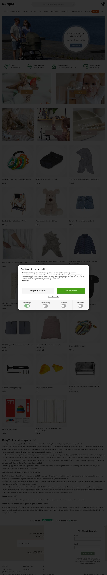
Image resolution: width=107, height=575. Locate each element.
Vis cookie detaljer (53, 297)
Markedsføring (45, 305)
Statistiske (80, 305)
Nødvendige (27, 305)
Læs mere (25, 281)
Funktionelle (63, 305)
